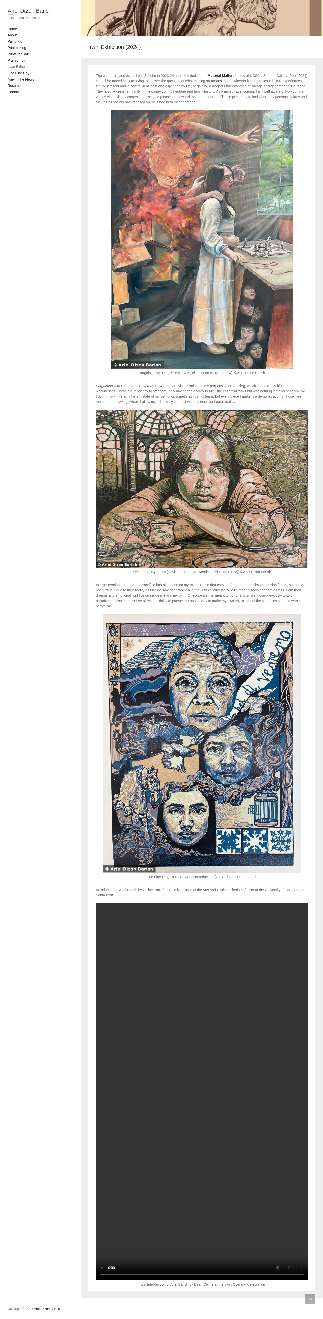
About (12, 35)
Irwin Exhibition (19, 67)
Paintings (15, 41)
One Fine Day (18, 73)
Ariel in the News (21, 79)
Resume (14, 86)
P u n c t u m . (18, 60)
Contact (14, 92)
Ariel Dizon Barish (30, 11)
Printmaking (17, 48)
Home (12, 29)
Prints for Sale (19, 54)
